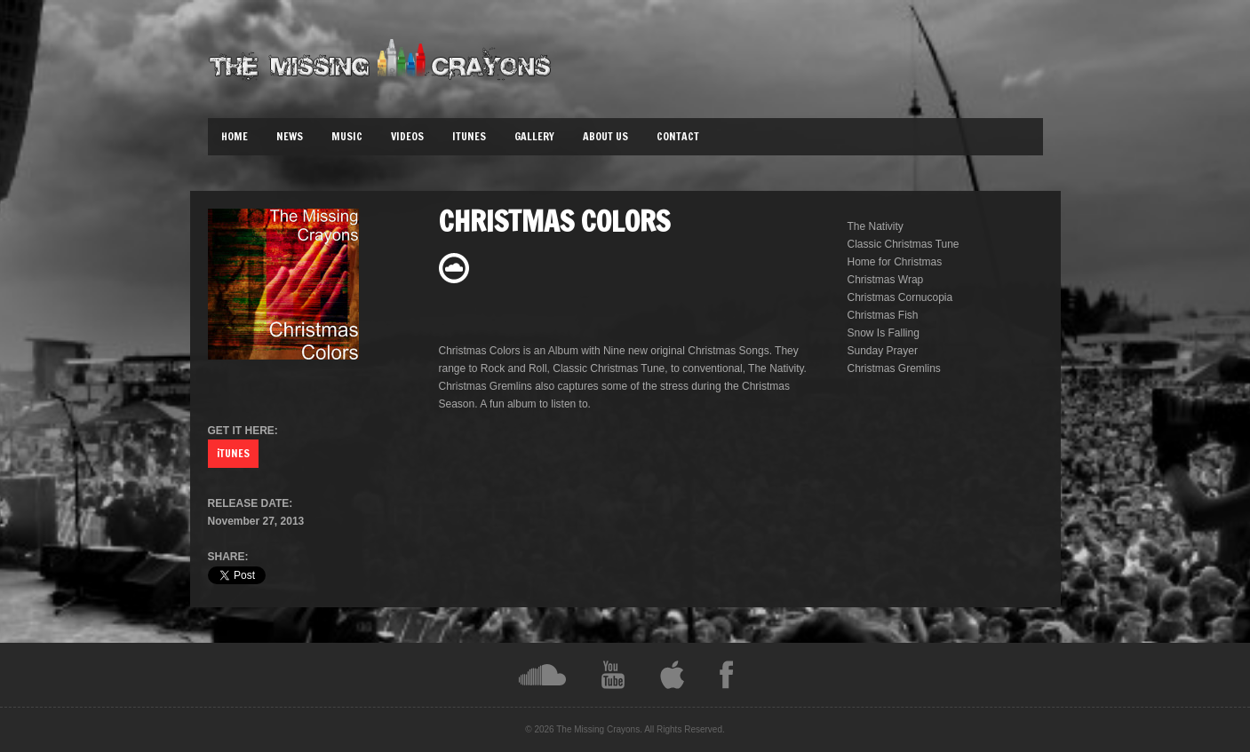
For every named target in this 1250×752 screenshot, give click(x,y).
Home (234, 136)
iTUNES (233, 453)
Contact (678, 136)
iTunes (469, 136)
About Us (605, 136)
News (289, 136)
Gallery (534, 136)
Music (346, 136)
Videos (407, 136)
